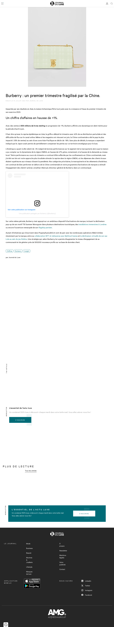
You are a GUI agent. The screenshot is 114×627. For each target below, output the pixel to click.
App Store (32, 581)
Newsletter (63, 550)
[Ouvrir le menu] (2, 3)
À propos (62, 544)
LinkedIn (86, 581)
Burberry (18, 251)
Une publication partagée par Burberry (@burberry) (37, 213)
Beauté (28, 553)
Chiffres (9, 251)
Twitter (85, 585)
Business (29, 548)
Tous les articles (31, 470)
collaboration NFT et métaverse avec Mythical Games (56, 236)
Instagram (86, 590)
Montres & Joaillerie (29, 559)
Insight (26, 251)
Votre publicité (62, 563)
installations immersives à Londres (92, 224)
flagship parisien (45, 227)
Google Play (32, 585)
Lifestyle (29, 567)
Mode (28, 543)
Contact (62, 569)
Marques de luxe (29, 572)
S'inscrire (20, 420)
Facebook (86, 595)
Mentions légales (62, 556)
